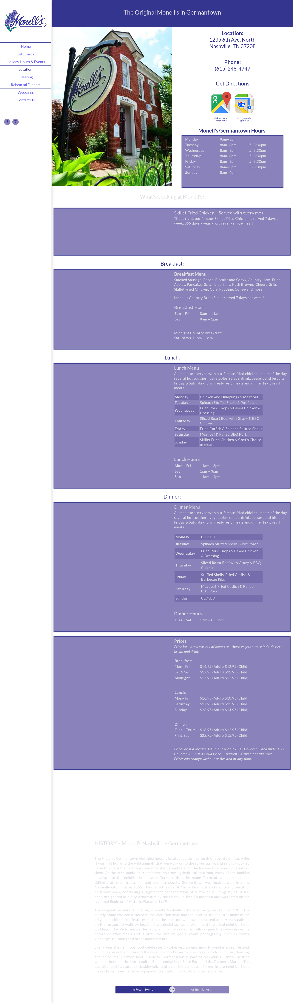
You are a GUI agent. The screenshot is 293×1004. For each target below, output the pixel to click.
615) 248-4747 (233, 68)
